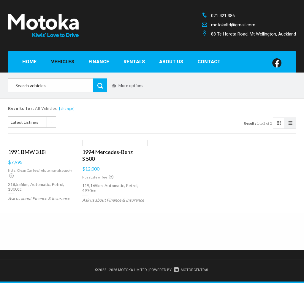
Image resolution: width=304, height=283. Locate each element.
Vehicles (62, 62)
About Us (171, 62)
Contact (209, 62)
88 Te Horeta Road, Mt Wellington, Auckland (253, 34)
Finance (98, 62)
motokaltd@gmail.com (233, 25)
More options (127, 85)
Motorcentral (191, 270)
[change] (67, 108)
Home (29, 62)
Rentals (134, 62)
